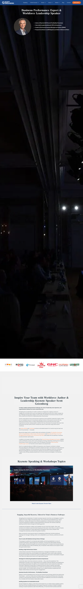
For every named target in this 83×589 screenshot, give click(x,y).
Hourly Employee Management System (51, 439)
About (50, 2)
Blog (63, 2)
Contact (69, 2)
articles (25, 428)
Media (57, 2)
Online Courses (34, 2)
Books (43, 2)
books (22, 428)
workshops (31, 428)
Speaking (25, 2)
